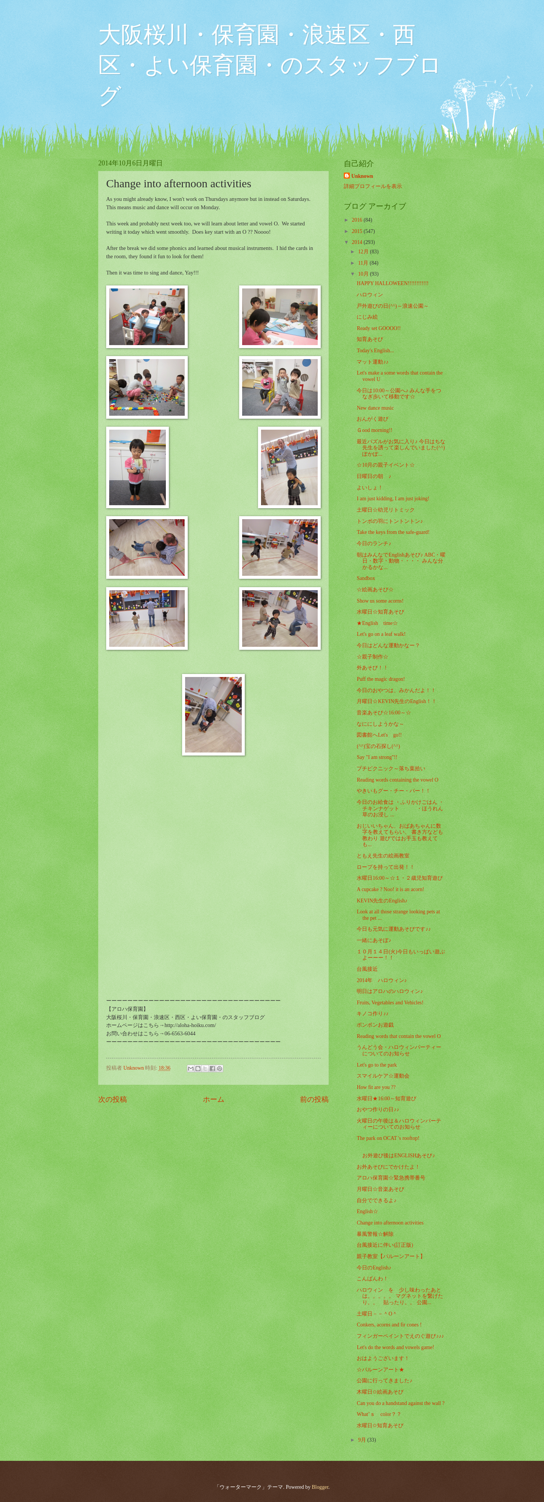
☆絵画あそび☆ (375, 589)
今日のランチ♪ (374, 543)
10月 (364, 274)
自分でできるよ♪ (376, 1200)
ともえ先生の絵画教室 (383, 856)
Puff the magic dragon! (381, 679)
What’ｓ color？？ (379, 1414)
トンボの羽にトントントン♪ (390, 521)
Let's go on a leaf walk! (381, 634)
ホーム (213, 1099)
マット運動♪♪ (372, 362)
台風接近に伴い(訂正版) (385, 1245)
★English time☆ (377, 623)
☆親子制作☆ (372, 657)
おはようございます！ (383, 1358)
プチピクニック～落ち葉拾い (391, 768)
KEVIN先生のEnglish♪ (382, 901)
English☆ (367, 1211)
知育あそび (370, 339)
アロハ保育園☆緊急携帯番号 (391, 1178)
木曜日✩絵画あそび (380, 1392)
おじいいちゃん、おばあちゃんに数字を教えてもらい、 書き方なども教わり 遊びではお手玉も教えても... (400, 835)
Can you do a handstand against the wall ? (400, 1403)
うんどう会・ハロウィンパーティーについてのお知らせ (399, 1050)
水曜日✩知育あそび (380, 1425)
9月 (362, 1440)
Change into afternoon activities (390, 1223)
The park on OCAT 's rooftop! (388, 1138)
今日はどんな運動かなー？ (388, 645)
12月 (364, 251)
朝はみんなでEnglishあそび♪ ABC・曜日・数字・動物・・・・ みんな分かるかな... (401, 561)
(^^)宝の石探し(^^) (378, 746)
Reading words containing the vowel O (397, 780)
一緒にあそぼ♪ (374, 940)
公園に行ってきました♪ (384, 1380)
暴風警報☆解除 (375, 1234)
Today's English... (375, 350)
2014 (357, 242)
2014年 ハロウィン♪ (382, 980)
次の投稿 (112, 1099)
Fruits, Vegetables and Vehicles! (390, 1002)
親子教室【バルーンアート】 (391, 1256)
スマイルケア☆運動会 (383, 1076)
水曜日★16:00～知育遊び (386, 1098)
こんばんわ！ (372, 1278)
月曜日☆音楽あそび (380, 1189)
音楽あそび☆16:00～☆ (384, 713)
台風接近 (367, 969)
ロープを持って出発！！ (386, 867)
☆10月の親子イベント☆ (386, 465)
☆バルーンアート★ (380, 1369)
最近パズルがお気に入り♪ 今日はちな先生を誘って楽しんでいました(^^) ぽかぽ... (401, 448)
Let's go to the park (377, 1065)
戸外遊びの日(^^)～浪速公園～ (392, 306)
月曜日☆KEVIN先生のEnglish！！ (396, 701)
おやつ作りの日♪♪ (378, 1109)
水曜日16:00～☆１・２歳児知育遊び (399, 878)
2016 (357, 220)
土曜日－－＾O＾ (377, 1314)
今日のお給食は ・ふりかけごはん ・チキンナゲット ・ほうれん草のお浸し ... (400, 808)
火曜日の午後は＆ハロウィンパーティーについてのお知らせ (399, 1124)
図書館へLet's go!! (379, 735)
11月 (364, 263)
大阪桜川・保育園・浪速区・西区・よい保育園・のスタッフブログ (270, 65)
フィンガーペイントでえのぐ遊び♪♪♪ (400, 1336)
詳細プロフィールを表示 (373, 186)
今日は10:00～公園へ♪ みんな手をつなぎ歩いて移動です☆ (399, 394)
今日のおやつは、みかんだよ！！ (396, 690)
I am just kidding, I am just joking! (393, 498)
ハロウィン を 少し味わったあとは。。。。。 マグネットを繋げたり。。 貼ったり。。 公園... (400, 1296)
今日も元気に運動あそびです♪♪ (394, 929)
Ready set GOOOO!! (378, 328)
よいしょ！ (370, 487)
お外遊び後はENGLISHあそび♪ (404, 1153)
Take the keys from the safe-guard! (393, 532)
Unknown (362, 176)
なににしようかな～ (380, 724)
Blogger (320, 1487)
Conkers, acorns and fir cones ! (389, 1325)
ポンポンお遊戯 (375, 1025)
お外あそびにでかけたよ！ (388, 1167)
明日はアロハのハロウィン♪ (390, 991)
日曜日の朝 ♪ (374, 476)
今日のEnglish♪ (374, 1268)
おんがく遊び (372, 419)
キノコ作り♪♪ (372, 1013)
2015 (357, 231)
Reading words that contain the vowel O (398, 1036)
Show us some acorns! (380, 601)
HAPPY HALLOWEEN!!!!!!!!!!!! (392, 283)
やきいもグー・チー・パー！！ (394, 791)
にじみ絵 (367, 317)
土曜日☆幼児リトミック (386, 510)
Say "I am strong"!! (377, 757)
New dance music (375, 408)
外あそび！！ (372, 668)
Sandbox (366, 578)
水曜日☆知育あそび (380, 612)
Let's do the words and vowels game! (395, 1347)
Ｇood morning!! (374, 430)
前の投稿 (314, 1099)
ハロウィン (370, 295)
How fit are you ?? (376, 1087)
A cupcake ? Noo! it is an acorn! (390, 889)
